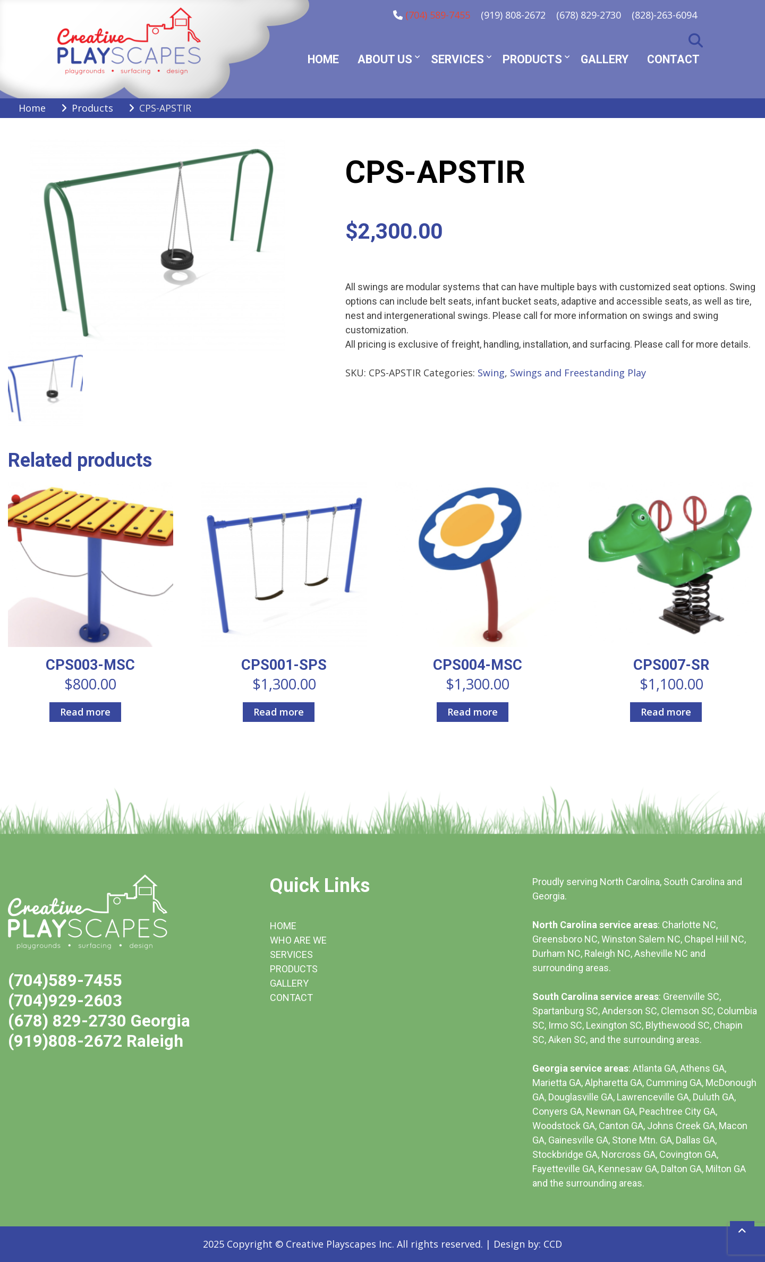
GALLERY (289, 983)
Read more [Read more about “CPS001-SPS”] (278, 711)
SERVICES (291, 954)
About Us (385, 59)
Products (532, 59)
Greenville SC (691, 996)
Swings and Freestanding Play (578, 372)
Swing (491, 372)
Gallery (604, 59)
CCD (552, 1244)
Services (457, 59)
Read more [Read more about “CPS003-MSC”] (85, 711)
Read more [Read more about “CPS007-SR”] (666, 711)
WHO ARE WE (298, 940)
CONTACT (291, 997)
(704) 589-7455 (437, 15)
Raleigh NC (607, 953)
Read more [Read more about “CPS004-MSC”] (472, 711)
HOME (283, 925)
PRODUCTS (294, 968)
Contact (673, 59)
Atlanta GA (654, 1068)
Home (323, 59)
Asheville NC (661, 953)
